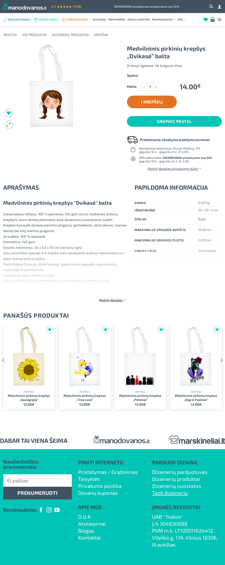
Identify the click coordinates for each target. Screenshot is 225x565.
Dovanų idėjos (49, 19)
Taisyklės (89, 479)
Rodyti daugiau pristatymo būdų (174, 168)
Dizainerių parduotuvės (179, 472)
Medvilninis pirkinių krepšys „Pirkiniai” (140, 398)
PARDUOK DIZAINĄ (174, 462)
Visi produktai (34, 35)
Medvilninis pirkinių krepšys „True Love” (85, 398)
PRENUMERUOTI (37, 493)
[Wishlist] (206, 19)
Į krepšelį (152, 101)
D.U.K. (85, 516)
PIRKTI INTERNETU (100, 462)
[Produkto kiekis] (150, 86)
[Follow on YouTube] (56, 510)
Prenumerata (116, 19)
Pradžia (10, 35)
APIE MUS (90, 507)
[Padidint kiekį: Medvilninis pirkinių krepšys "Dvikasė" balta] (155, 86)
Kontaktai (89, 537)
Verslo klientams (138, 19)
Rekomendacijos (164, 19)
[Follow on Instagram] (49, 510)
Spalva (132, 75)
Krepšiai (101, 35)
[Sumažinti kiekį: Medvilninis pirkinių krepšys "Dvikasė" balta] (144, 86)
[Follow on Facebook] (41, 510)
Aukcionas (99, 19)
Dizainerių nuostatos (176, 486)
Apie (182, 19)
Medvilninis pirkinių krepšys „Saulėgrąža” (29, 398)
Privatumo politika (100, 486)
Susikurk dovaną (20, 19)
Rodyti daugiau (112, 300)
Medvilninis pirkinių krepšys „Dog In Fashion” (196, 398)
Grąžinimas (125, 472)
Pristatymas (92, 472)
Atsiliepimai (92, 523)
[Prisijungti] (219, 6)
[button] (211, 6)
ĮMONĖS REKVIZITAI (176, 507)
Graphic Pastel (174, 121)
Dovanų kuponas (98, 493)
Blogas (86, 530)
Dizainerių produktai (70, 35)
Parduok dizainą (78, 19)
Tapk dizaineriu (170, 493)
